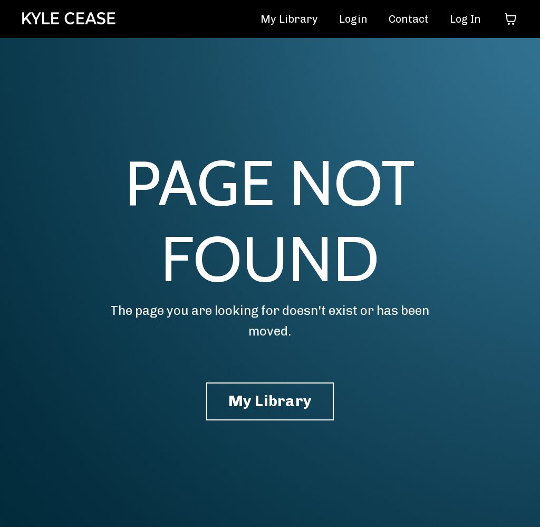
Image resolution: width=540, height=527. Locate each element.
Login (353, 19)
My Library (289, 19)
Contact (409, 19)
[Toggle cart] (510, 19)
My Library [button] (270, 401)
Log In (465, 19)
